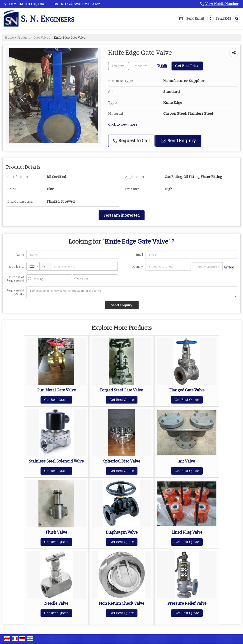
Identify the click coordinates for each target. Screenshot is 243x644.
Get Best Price (187, 66)
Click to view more (122, 124)
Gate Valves (41, 37)
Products (23, 37)
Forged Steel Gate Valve (121, 390)
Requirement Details (15, 292)
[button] (221, 4)
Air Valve (186, 461)
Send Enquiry (178, 140)
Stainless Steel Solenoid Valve (56, 461)
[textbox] (141, 66)
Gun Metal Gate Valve (56, 390)
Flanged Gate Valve (187, 390)
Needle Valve (56, 603)
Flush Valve (56, 532)
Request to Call (131, 140)
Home (9, 37)
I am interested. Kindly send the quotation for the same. (131, 292)
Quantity (137, 267)
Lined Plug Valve (186, 532)
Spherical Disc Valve (121, 461)
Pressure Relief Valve (186, 603)
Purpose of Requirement (15, 279)
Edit (162, 66)
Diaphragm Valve (122, 532)
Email (139, 255)
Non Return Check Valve (121, 603)
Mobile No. (16, 267)
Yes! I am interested (121, 215)
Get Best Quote (56, 400)
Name (20, 255)
